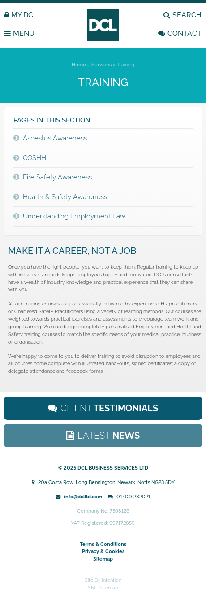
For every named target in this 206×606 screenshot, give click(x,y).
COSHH (34, 158)
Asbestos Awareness (55, 138)
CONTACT (184, 33)
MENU (23, 33)
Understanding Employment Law (74, 216)
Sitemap (103, 559)
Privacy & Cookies (103, 551)
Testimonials (109, 408)
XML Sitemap (103, 587)
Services (101, 64)
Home (79, 64)
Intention (111, 580)
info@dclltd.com (83, 496)
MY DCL (24, 15)
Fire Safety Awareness (57, 177)
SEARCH (187, 15)
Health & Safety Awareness (65, 197)
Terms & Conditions (103, 544)
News (108, 435)
